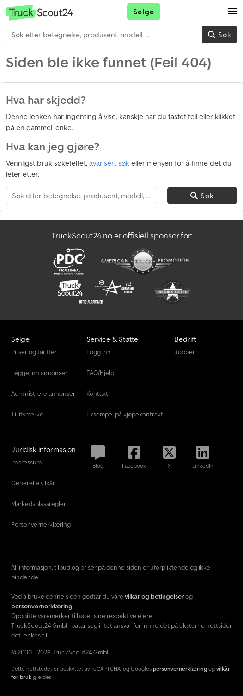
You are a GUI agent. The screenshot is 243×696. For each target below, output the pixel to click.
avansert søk (109, 162)
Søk (219, 34)
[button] (232, 11)
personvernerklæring (180, 668)
